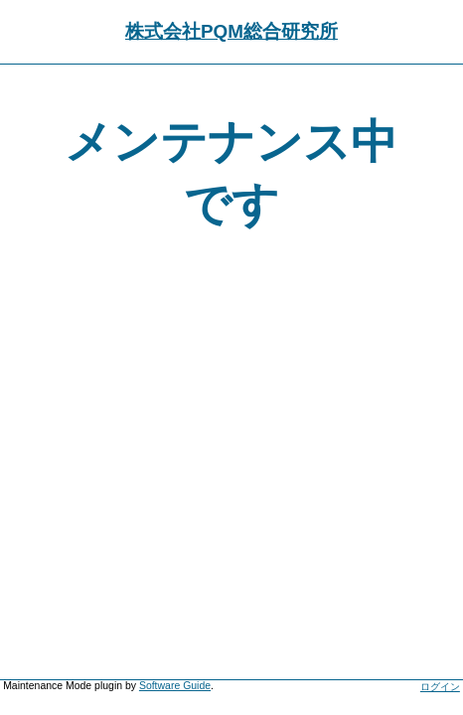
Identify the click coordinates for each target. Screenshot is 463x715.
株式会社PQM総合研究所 (231, 31)
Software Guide (175, 685)
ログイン (440, 686)
